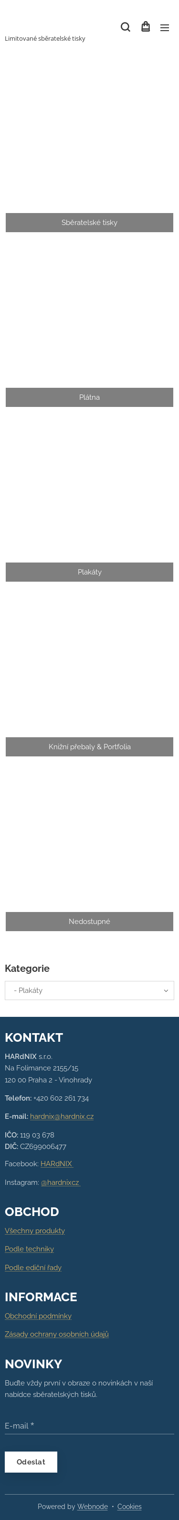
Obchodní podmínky (38, 1316)
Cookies (129, 1506)
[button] (125, 27)
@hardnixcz (61, 1182)
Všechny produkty (35, 1231)
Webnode (92, 1506)
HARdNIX (57, 1164)
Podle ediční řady (33, 1267)
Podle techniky (29, 1249)
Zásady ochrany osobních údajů (57, 1334)
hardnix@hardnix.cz (62, 1117)
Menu (164, 27)
